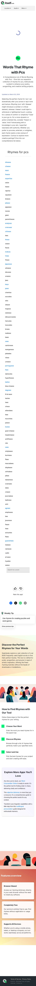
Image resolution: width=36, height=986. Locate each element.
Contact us (19, 983)
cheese (7, 166)
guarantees (9, 541)
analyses (8, 223)
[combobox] (18, 570)
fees (6, 370)
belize (7, 382)
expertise (8, 178)
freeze (7, 174)
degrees (8, 390)
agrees (7, 508)
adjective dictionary (13, 792)
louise (7, 427)
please (7, 203)
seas (7, 341)
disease (8, 162)
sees (7, 447)
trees (7, 256)
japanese (8, 264)
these (7, 240)
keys (7, 284)
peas (7, 288)
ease (7, 170)
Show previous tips (8, 626)
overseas (8, 227)
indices (7, 252)
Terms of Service (16, 979)
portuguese (9, 366)
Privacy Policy (26, 979)
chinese (8, 231)
